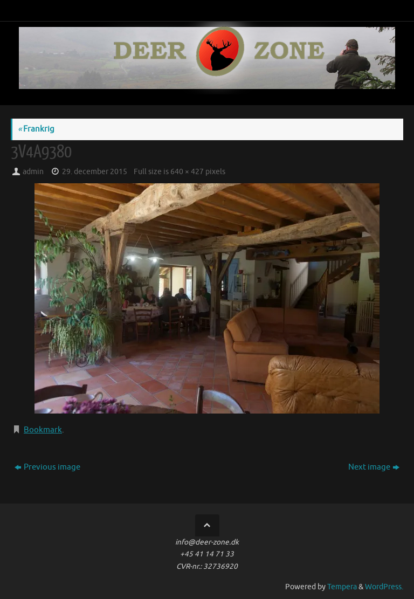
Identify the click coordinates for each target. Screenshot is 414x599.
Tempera (342, 586)
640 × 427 (187, 171)
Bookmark (43, 430)
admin (33, 171)
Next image (373, 467)
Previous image (47, 467)
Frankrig (36, 129)
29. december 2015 (94, 171)
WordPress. (384, 586)
